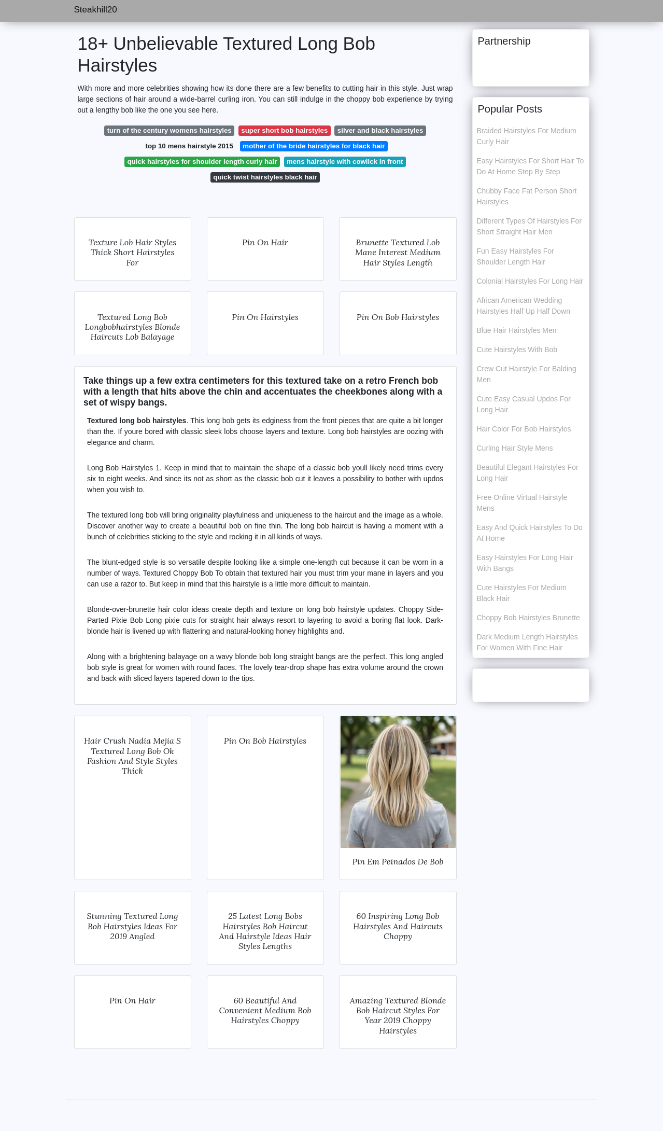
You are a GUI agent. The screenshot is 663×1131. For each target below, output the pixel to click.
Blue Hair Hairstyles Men (517, 330)
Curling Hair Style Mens (515, 448)
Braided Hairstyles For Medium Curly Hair (526, 136)
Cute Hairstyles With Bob (517, 349)
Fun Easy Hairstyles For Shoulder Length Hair (515, 256)
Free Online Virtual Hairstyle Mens (522, 502)
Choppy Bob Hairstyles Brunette (528, 617)
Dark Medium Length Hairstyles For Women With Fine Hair (527, 642)
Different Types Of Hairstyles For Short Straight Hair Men (529, 226)
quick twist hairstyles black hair (265, 177)
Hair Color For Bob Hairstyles (524, 429)
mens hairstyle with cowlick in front (345, 161)
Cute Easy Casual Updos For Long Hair (524, 404)
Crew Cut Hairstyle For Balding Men (526, 374)
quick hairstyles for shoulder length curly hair (202, 161)
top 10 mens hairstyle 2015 (189, 146)
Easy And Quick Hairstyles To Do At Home (530, 532)
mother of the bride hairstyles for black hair (314, 146)
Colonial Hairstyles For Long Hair (530, 281)
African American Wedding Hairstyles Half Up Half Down (524, 305)
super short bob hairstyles (284, 130)
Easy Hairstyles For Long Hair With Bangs (525, 563)
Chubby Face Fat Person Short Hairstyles (527, 196)
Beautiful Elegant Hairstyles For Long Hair (528, 472)
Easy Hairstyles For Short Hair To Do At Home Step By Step (530, 166)
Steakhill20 (95, 10)
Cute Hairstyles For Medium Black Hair (522, 593)
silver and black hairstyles (380, 130)
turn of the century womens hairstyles (169, 130)
